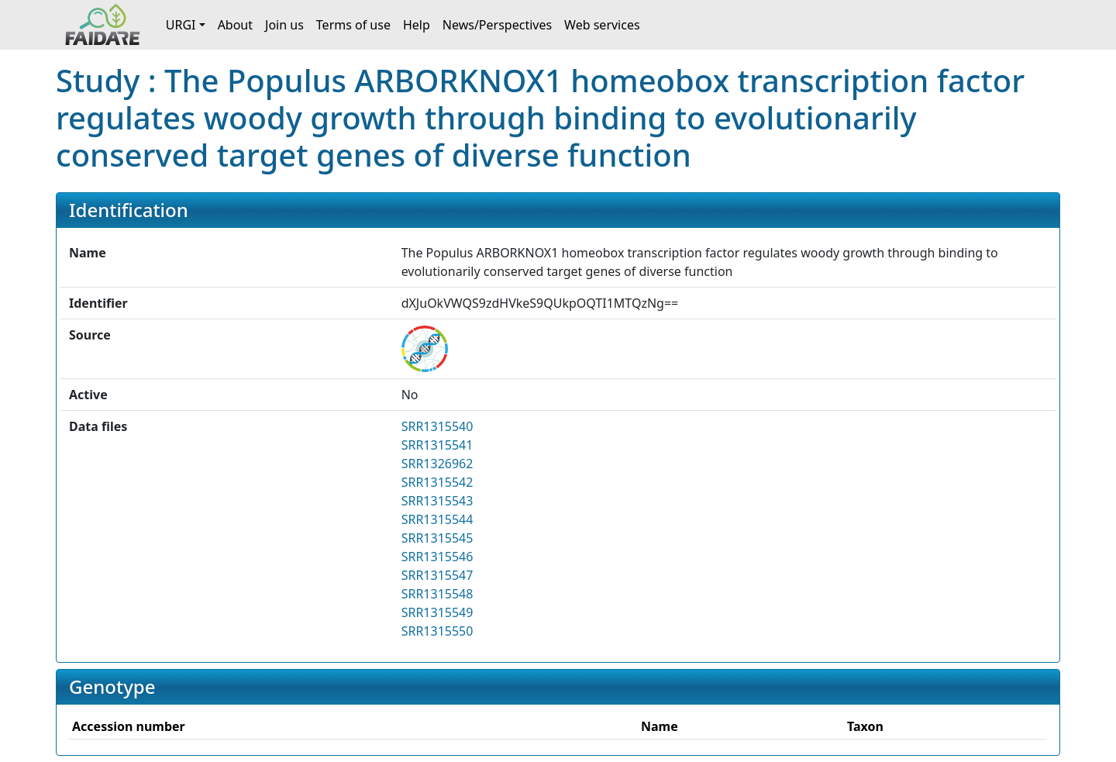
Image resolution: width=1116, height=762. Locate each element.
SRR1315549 (437, 612)
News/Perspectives (497, 24)
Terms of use (353, 24)
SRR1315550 (437, 631)
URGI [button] (181, 24)
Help (416, 24)
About (235, 24)
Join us (284, 24)
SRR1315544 (437, 519)
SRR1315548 (437, 593)
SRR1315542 (437, 482)
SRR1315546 (437, 556)
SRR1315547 (437, 575)
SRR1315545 (437, 538)
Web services (602, 24)
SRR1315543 (437, 500)
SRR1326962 (437, 463)
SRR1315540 (437, 426)
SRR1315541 (437, 444)
